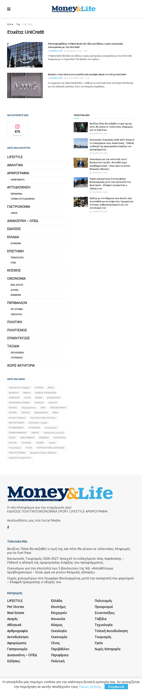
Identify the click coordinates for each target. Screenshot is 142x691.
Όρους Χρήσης (90, 686)
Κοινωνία (16, 243)
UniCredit (27, 24)
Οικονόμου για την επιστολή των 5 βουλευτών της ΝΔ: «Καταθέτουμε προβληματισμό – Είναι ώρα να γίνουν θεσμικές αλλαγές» (110, 164)
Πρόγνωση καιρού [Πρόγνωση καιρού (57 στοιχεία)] (54, 432)
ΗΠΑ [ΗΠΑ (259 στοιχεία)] (43, 407)
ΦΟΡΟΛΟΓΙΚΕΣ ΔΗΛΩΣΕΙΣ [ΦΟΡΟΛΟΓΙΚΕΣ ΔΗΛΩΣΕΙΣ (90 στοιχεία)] (50, 447)
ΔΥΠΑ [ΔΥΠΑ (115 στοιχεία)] (27, 397)
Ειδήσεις (14, 229)
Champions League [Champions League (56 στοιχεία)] (19, 387)
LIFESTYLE (15, 157)
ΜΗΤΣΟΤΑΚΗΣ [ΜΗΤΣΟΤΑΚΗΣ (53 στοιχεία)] (16, 422)
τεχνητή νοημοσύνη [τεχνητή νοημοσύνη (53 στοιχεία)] (20, 457)
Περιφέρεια (16, 193)
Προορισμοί (17, 352)
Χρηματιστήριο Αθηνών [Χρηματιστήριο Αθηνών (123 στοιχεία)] (43, 452)
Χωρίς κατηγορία (21, 365)
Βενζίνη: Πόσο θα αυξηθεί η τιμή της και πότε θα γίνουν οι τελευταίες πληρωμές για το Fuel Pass (111, 126)
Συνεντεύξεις (18, 338)
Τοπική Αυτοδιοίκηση (23, 198)
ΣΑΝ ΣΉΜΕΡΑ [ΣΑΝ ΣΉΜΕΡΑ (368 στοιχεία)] (27, 437)
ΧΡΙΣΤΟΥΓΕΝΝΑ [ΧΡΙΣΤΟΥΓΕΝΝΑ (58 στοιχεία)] (17, 452)
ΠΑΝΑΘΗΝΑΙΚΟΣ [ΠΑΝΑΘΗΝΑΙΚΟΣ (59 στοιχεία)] (17, 432)
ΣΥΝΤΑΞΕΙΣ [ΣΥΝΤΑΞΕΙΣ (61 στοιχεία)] (59, 437)
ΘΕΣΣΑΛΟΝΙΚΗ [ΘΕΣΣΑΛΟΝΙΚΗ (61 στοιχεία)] (58, 407)
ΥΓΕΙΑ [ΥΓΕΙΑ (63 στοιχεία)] (29, 447)
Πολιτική (14, 322)
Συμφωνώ (116, 686)
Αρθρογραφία (18, 173)
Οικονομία (16, 278)
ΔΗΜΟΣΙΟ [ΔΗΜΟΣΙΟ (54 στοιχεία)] (14, 397)
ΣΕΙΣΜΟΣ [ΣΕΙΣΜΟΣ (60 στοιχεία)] (44, 437)
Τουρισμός (17, 357)
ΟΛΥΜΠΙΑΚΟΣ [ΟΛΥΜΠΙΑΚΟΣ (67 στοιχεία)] (16, 427)
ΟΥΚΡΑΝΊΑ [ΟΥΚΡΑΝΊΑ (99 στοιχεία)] (34, 427)
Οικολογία (16, 314)
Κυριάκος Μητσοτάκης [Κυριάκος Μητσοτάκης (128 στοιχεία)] (43, 417)
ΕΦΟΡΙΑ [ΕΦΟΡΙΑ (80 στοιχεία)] (53, 402)
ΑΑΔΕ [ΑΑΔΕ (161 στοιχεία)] (51, 387)
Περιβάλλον (17, 303)
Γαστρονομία (18, 206)
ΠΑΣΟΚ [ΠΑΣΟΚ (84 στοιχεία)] (35, 432)
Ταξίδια (13, 346)
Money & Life (56, 51)
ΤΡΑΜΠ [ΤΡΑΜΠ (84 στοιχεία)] (40, 442)
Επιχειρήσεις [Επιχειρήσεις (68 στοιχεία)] (29, 407)
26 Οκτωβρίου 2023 (74, 78)
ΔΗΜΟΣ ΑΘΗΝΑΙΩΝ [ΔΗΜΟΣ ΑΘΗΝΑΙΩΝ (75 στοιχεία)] (45, 392)
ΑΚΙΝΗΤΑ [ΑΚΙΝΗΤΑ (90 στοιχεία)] (13, 392)
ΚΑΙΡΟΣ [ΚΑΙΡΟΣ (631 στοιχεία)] (26, 412)
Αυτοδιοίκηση (18, 187)
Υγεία (13, 262)
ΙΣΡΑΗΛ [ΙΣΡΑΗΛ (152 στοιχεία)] (13, 412)
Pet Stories (17, 309)
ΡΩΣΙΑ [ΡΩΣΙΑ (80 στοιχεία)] (12, 437)
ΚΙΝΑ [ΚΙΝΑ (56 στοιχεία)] (55, 412)
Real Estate (17, 284)
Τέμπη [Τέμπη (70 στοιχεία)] (52, 442)
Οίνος (14, 213)
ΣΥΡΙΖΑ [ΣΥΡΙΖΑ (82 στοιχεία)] (13, 442)
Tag (18, 24)
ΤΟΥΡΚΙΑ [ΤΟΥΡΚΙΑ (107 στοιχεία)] (26, 442)
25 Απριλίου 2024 (73, 51)
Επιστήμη (15, 251)
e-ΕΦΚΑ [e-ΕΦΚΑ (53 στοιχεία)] (39, 387)
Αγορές (14, 290)
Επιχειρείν (16, 295)
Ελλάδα (13, 237)
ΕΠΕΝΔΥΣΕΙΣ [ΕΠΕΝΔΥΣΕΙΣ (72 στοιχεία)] (53, 397)
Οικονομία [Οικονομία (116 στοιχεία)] (51, 427)
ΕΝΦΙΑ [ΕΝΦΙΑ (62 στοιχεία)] (39, 397)
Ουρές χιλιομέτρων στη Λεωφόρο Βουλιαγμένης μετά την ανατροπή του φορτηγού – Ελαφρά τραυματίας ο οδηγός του (110, 183)
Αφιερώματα (17, 179)
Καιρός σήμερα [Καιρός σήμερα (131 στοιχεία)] (17, 417)
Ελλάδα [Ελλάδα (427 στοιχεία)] (13, 407)
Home (10, 24)
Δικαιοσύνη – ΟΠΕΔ (22, 221)
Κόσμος (14, 270)
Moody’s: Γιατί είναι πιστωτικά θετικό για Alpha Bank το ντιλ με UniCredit (87, 74)
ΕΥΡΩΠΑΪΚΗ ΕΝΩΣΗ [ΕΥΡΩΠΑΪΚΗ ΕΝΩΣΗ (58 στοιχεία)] (19, 402)
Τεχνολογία (17, 257)
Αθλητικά (15, 165)
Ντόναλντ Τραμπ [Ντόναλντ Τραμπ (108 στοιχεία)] (38, 422)
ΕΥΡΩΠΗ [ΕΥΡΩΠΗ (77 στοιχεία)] (39, 402)
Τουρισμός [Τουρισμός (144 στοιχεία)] (15, 447)
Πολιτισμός (17, 330)
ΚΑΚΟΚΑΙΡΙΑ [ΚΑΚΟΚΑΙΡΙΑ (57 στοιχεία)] (41, 412)
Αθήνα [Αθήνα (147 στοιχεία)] (26, 392)
